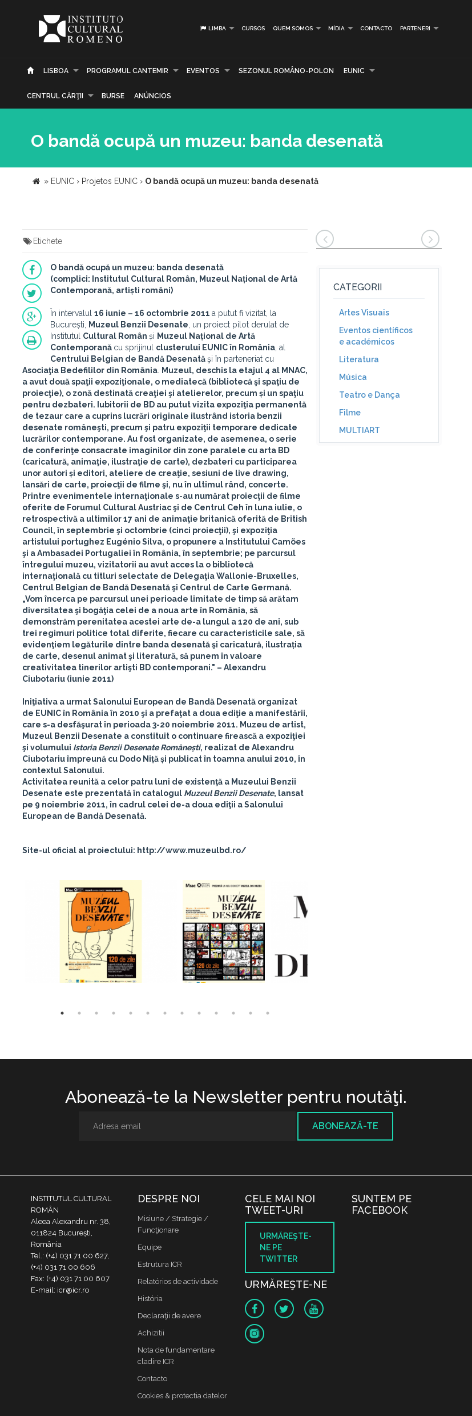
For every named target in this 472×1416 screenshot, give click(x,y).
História (150, 1298)
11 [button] (233, 1013)
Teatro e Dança (369, 394)
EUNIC (354, 71)
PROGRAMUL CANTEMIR (127, 71)
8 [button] (182, 1013)
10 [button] (216, 1013)
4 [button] (113, 1013)
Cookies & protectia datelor (182, 1395)
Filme (350, 412)
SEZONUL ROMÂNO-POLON (286, 71)
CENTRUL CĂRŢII (55, 96)
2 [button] (79, 1013)
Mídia (336, 28)
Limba (212, 28)
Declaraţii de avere (169, 1315)
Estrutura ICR (160, 1264)
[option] (101, 933)
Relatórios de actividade (178, 1281)
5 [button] (130, 1013)
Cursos (253, 28)
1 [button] (62, 1013)
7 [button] (165, 1013)
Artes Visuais (364, 312)
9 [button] (199, 1013)
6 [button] (148, 1013)
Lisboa (55, 71)
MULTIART (359, 430)
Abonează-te (345, 1126)
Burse (113, 96)
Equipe (150, 1247)
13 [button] (267, 1013)
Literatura (359, 359)
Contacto (376, 28)
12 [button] (250, 1013)
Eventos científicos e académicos (376, 336)
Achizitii (151, 1333)
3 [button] (96, 1013)
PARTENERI (415, 28)
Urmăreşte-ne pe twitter (286, 1247)
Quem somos (293, 28)
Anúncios (152, 96)
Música (353, 377)
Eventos (203, 71)
